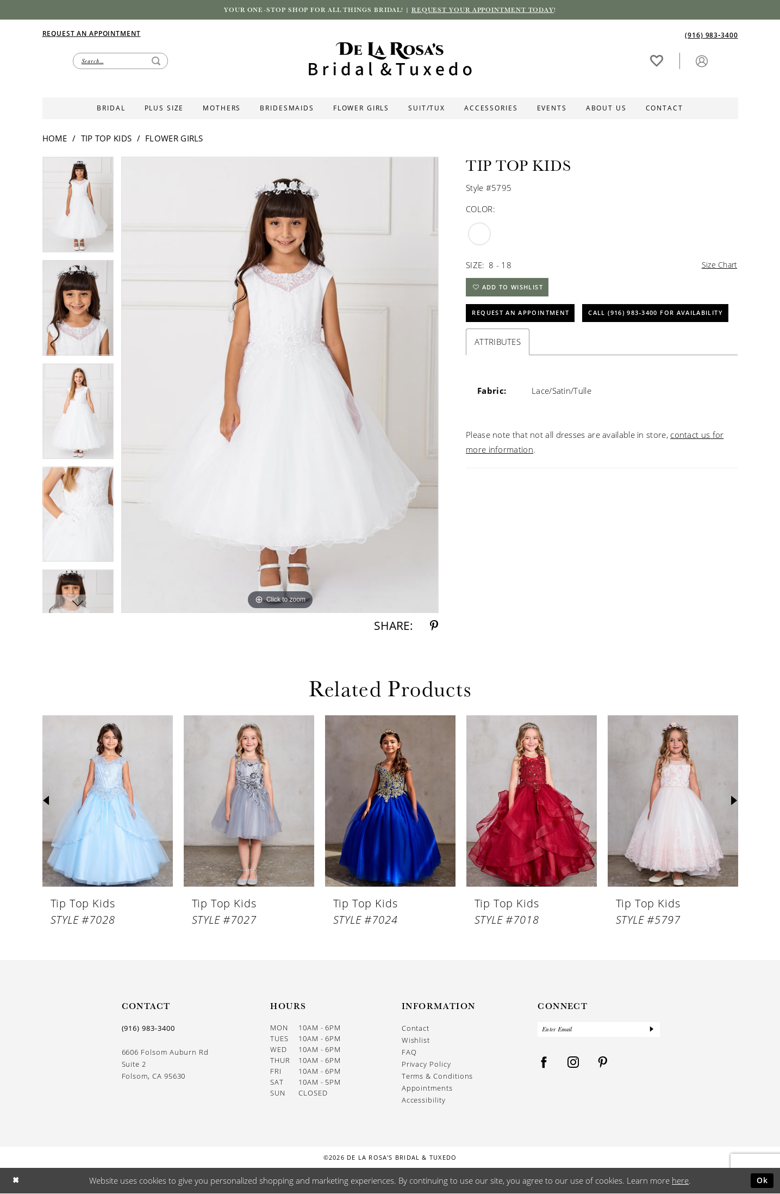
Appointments (427, 1088)
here (680, 1181)
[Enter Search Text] (120, 61)
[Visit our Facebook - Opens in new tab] (544, 1065)
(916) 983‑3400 (148, 1029)
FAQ (409, 1052)
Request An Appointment (526, 318)
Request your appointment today (491, 10)
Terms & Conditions (437, 1076)
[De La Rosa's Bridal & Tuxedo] (390, 59)
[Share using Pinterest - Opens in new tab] (434, 627)
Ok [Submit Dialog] (761, 1181)
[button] (701, 61)
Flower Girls (174, 139)
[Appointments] (91, 33)
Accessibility (424, 1100)
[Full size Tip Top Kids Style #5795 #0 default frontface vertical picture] (280, 386)
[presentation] (107, 802)
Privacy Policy (426, 1064)
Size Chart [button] (718, 266)
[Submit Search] (156, 61)
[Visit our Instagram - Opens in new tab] (573, 1065)
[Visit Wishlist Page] (656, 61)
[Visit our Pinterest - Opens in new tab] (602, 1065)
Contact (416, 1029)
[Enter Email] (599, 1031)
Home (54, 139)
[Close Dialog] (17, 1181)
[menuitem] (216, 34)
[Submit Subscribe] (651, 1031)
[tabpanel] (78, 209)
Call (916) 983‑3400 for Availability (549, 347)
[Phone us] (711, 34)
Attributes (498, 377)
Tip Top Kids (106, 139)
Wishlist (416, 1040)
